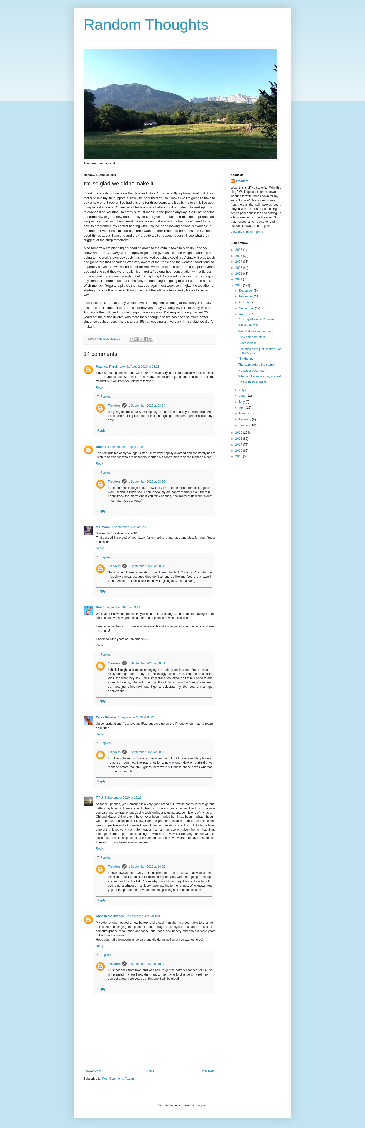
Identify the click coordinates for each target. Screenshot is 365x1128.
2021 (239, 279)
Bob (99, 607)
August (244, 314)
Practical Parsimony (110, 366)
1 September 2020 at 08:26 (146, 481)
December (246, 290)
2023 (239, 268)
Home (150, 1071)
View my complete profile (247, 232)
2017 (239, 444)
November (246, 296)
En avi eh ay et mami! (252, 382)
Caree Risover (106, 717)
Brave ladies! (247, 343)
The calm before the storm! (256, 364)
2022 (239, 273)
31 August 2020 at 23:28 (142, 366)
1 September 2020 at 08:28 (146, 566)
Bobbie (101, 447)
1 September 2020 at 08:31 (146, 663)
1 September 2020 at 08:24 (146, 405)
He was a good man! (252, 370)
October (245, 302)
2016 (239, 450)
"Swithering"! (247, 358)
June (242, 395)
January (245, 425)
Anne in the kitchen (110, 916)
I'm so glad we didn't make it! (257, 319)
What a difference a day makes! (259, 376)
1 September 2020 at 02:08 (126, 447)
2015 (239, 456)
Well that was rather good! (255, 331)
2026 (239, 250)
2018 (239, 439)
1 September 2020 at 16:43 (143, 916)
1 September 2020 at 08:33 (146, 752)
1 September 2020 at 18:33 (146, 964)
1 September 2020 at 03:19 (121, 607)
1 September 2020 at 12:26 (123, 797)
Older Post (207, 1071)
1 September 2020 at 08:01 (136, 717)
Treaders (114, 405)
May (242, 402)
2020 (239, 285)
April (242, 407)
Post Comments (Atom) (118, 1078)
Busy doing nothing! (251, 337)
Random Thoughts (146, 24)
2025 (239, 256)
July (242, 390)
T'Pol (99, 797)
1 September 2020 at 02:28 (129, 527)
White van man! (248, 325)
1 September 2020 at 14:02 (146, 866)
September (247, 308)
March (243, 413)
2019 (239, 432)
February (245, 419)
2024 (239, 261)
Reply (100, 387)
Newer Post (93, 1071)
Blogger (200, 1105)
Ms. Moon (103, 527)
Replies (105, 396)
